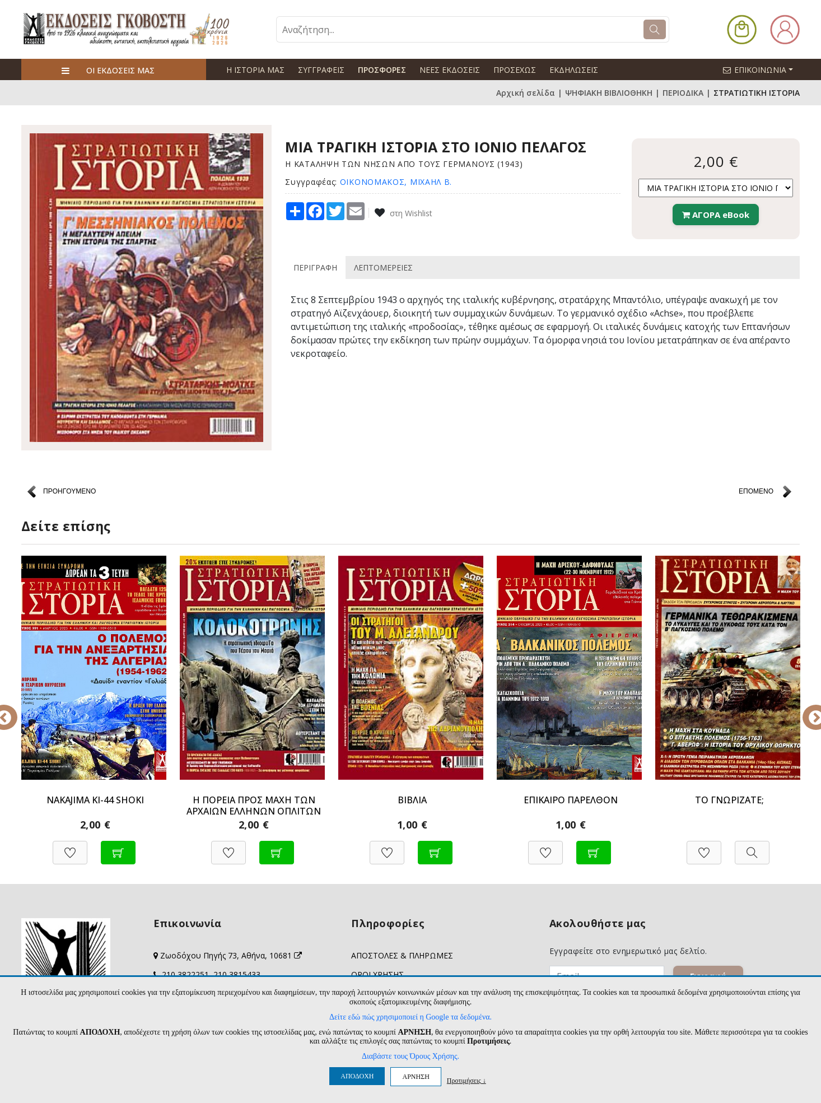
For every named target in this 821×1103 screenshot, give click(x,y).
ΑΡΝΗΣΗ (415, 1077)
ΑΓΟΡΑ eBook (715, 214)
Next (808, 709)
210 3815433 (236, 974)
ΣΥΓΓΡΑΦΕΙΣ (321, 69)
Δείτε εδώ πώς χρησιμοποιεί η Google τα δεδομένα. (410, 1017)
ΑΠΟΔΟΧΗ (357, 1076)
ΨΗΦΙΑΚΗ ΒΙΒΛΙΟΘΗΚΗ (608, 92)
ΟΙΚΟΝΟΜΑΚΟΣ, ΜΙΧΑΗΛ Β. (396, 181)
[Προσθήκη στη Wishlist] (70, 846)
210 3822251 (185, 974)
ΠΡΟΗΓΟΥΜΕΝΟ (69, 491)
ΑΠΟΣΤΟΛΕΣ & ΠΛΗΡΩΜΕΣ (402, 955)
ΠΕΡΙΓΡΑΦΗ (315, 267)
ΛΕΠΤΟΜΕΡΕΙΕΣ (383, 267)
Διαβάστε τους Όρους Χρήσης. (410, 1056)
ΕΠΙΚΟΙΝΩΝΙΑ (762, 69)
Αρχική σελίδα (525, 92)
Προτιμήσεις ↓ (466, 1080)
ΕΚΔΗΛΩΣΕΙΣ (573, 69)
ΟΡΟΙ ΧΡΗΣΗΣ (377, 974)
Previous (12, 709)
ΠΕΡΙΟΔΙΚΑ (683, 92)
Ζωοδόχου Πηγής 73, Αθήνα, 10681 (231, 955)
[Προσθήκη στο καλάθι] (118, 846)
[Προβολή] (752, 846)
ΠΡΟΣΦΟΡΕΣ (382, 69)
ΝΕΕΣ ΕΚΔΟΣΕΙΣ (449, 69)
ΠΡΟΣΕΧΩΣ (514, 69)
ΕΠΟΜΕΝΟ (756, 491)
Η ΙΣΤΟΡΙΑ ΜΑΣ (255, 69)
